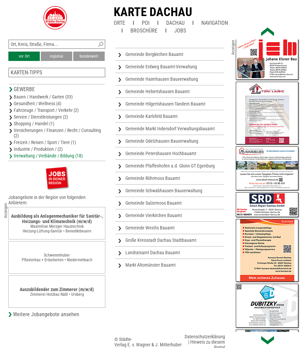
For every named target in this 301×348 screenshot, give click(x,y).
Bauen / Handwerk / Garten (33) (43, 96)
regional (56, 56)
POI (145, 23)
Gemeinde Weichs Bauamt (150, 227)
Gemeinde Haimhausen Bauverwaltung (161, 79)
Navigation (214, 23)
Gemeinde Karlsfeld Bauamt (151, 116)
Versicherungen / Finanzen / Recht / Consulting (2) (57, 133)
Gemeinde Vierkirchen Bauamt (153, 215)
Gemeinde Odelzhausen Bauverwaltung (161, 141)
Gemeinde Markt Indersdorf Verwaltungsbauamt (170, 128)
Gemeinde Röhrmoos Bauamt (152, 178)
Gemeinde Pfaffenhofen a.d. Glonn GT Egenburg (170, 165)
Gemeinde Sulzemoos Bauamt (153, 203)
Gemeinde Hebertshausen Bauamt (157, 91)
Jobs (180, 30)
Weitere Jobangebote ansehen (46, 314)
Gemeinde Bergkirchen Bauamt (154, 54)
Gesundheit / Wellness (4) (37, 103)
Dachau (175, 23)
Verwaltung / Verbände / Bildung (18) (48, 155)
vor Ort (24, 56)
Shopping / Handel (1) (34, 123)
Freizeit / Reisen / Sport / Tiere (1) (45, 142)
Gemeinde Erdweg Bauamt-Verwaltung (161, 66)
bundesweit (89, 56)
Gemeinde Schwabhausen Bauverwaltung (163, 190)
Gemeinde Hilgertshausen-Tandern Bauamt (165, 104)
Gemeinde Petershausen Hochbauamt (160, 153)
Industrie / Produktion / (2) (38, 149)
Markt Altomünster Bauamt (150, 265)
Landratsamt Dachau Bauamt (152, 252)
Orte (119, 23)
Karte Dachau (153, 12)
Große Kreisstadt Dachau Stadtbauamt (160, 240)
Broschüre (144, 30)
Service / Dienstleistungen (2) (41, 117)
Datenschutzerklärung (205, 336)
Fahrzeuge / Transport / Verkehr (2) (46, 110)
